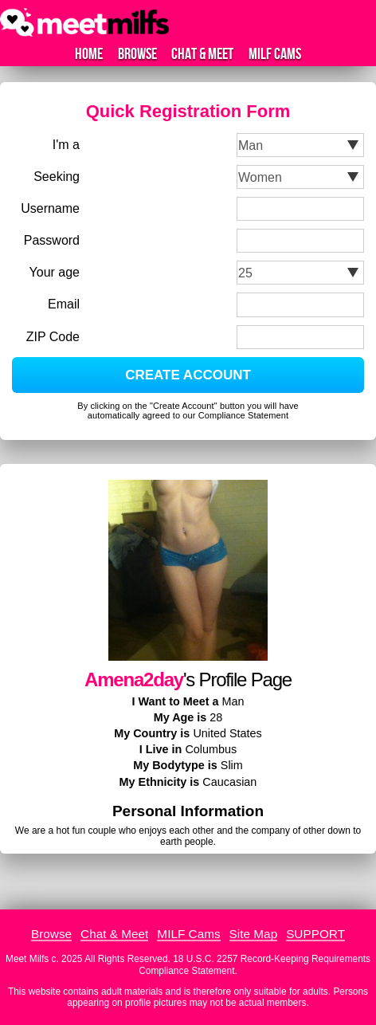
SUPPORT (315, 934)
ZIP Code (53, 337)
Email (64, 304)
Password (52, 240)
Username (50, 208)
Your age (54, 272)
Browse (137, 54)
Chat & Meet (202, 54)
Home (89, 54)
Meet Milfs (27, 958)
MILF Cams (275, 54)
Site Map (253, 934)
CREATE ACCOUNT (188, 375)
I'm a (66, 144)
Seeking (56, 176)
